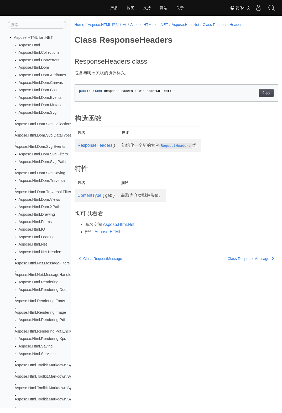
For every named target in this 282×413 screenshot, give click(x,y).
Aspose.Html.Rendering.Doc (42, 289)
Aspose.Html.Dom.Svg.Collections (43, 124)
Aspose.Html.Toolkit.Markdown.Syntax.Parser (53, 388)
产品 (114, 8)
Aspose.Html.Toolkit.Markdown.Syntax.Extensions (56, 376)
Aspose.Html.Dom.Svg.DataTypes (43, 135)
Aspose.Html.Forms (35, 222)
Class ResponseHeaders (223, 25)
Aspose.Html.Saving (36, 346)
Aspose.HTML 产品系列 (107, 25)
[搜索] (37, 25)
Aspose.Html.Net (33, 244)
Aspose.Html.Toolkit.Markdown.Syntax (47, 365)
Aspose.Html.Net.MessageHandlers (45, 275)
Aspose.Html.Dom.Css (38, 90)
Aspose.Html (29, 45)
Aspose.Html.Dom (34, 67)
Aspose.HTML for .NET (33, 37)
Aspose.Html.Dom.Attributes (42, 75)
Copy (252, 93)
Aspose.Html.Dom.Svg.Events (40, 146)
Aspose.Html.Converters (39, 60)
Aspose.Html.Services (37, 354)
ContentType (90, 195)
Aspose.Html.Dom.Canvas (41, 82)
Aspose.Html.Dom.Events (40, 97)
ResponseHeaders (95, 145)
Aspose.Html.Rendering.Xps (42, 338)
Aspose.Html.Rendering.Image (40, 312)
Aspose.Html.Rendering (39, 282)
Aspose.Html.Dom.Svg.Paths (43, 162)
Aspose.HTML (108, 232)
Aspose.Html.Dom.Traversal (42, 180)
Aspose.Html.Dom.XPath (39, 207)
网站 (163, 8)
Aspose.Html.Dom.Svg (38, 112)
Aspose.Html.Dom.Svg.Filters (43, 154)
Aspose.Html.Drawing (37, 214)
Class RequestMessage (100, 259)
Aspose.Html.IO (32, 229)
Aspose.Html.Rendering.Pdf (42, 320)
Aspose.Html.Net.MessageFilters (42, 263)
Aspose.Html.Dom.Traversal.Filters (44, 192)
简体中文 (240, 8)
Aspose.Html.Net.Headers (40, 252)
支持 (147, 8)
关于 (180, 8)
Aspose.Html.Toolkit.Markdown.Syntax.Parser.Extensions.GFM (67, 399)
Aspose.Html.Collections (39, 52)
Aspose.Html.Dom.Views (39, 199)
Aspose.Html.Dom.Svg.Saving (40, 173)
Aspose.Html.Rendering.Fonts (40, 301)
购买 (130, 8)
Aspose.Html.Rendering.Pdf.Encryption (47, 331)
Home (79, 25)
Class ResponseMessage (236, 259)
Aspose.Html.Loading (37, 237)
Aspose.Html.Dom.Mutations (42, 105)
